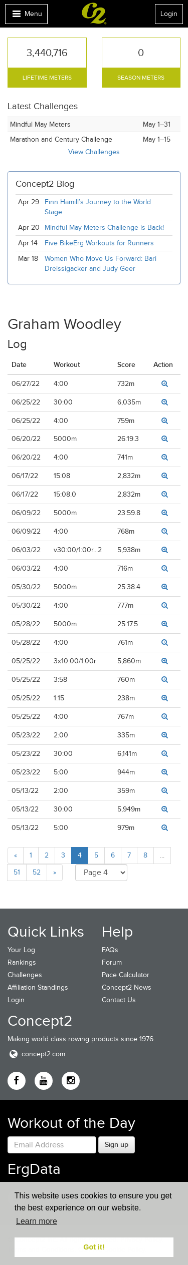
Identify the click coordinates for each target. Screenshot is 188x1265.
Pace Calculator (125, 975)
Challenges (25, 975)
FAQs (110, 950)
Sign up (116, 1144)
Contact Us (119, 1000)
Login (168, 14)
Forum (112, 962)
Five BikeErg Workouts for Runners (99, 243)
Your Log (21, 950)
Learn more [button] (36, 1221)
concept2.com (36, 1054)
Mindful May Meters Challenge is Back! (104, 227)
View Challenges (94, 152)
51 (17, 872)
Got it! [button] (93, 1247)
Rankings (22, 962)
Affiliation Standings (38, 987)
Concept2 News (126, 987)
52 (37, 872)
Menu (26, 16)
